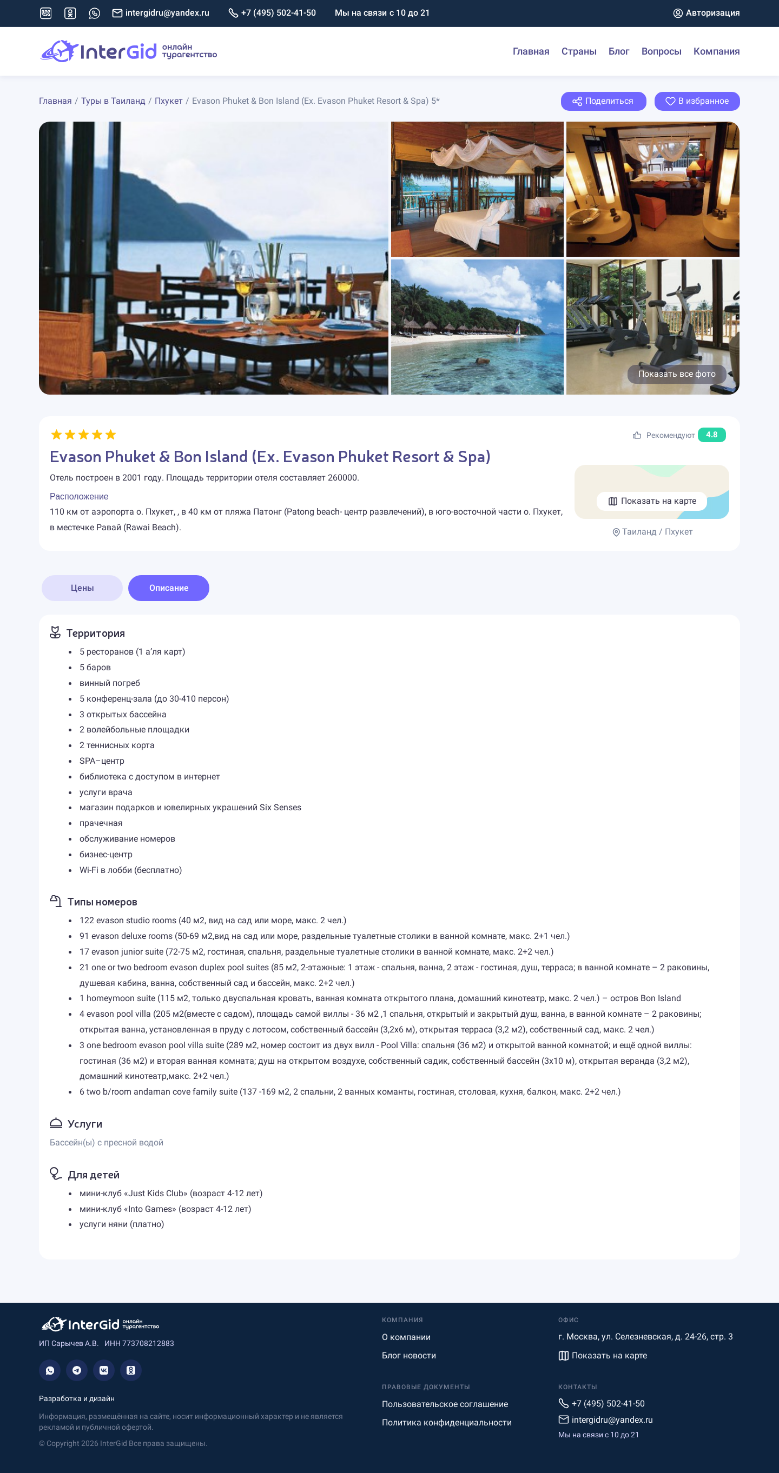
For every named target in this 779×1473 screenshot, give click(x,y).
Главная (531, 51)
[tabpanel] (389, 937)
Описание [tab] (169, 588)
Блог (619, 51)
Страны (579, 51)
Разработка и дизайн (77, 1398)
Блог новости (409, 1355)
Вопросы (662, 51)
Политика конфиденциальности (447, 1422)
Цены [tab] (82, 588)
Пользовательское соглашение (445, 1404)
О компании (406, 1337)
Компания (717, 51)
